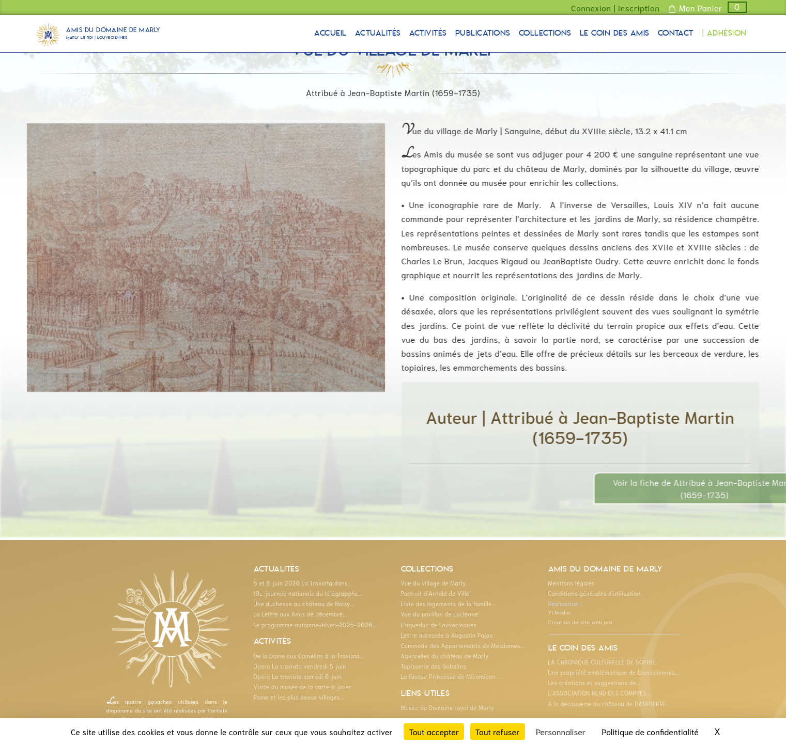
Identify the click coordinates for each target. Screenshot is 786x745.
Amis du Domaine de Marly (113, 34)
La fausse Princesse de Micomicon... (450, 676)
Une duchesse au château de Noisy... (304, 603)
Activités (428, 33)
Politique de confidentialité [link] (650, 731)
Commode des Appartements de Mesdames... (463, 645)
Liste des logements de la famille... (448, 603)
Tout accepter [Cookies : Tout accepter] (434, 731)
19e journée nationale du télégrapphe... (308, 593)
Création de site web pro (580, 621)
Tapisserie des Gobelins (434, 666)
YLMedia (559, 611)
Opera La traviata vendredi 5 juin (300, 666)
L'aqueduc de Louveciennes (439, 624)
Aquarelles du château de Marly (445, 655)
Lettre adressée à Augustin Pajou (447, 635)
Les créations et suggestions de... (594, 682)
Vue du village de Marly (433, 583)
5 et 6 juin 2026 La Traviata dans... (303, 583)
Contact (675, 33)
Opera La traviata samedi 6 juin (298, 676)
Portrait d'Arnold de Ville (435, 593)
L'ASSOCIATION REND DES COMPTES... (599, 692)
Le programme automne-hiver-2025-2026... (315, 624)
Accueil (330, 33)
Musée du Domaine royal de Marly (448, 707)
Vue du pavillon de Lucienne (440, 613)
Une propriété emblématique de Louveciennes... (614, 672)
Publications (483, 33)
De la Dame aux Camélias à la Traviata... (309, 655)
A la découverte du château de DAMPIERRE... (609, 703)
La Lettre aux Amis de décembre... (300, 613)
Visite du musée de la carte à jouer (303, 686)
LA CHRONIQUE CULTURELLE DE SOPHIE (602, 661)
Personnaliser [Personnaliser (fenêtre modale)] (560, 731)
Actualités (378, 33)
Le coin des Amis (615, 33)
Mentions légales (571, 583)
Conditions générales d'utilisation (594, 593)
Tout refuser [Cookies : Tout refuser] (497, 731)
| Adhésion (724, 33)
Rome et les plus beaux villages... (299, 697)
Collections (545, 33)
